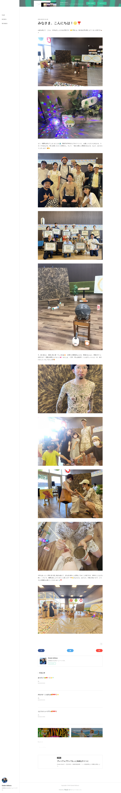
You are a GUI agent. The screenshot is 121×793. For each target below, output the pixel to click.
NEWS (4, 19)
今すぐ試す (91, 3)
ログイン (102, 3)
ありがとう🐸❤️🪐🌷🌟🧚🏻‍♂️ (46, 677)
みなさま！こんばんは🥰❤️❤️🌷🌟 (48, 694)
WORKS (5, 23)
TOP (3, 15)
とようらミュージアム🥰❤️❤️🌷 (47, 711)
